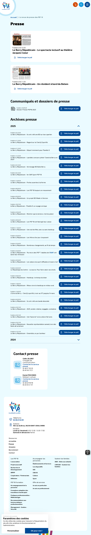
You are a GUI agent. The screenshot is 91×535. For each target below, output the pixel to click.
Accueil (13, 17)
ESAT (52, 252)
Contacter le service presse (31, 365)
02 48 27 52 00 (18, 420)
